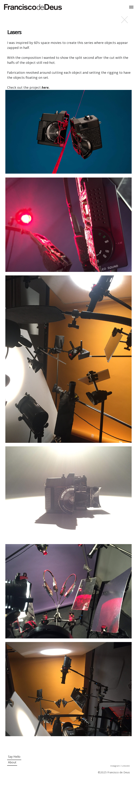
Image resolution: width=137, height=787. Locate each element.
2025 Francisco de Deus (115, 772)
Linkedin (126, 765)
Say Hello (14, 757)
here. (45, 87)
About (12, 762)
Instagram (115, 765)
